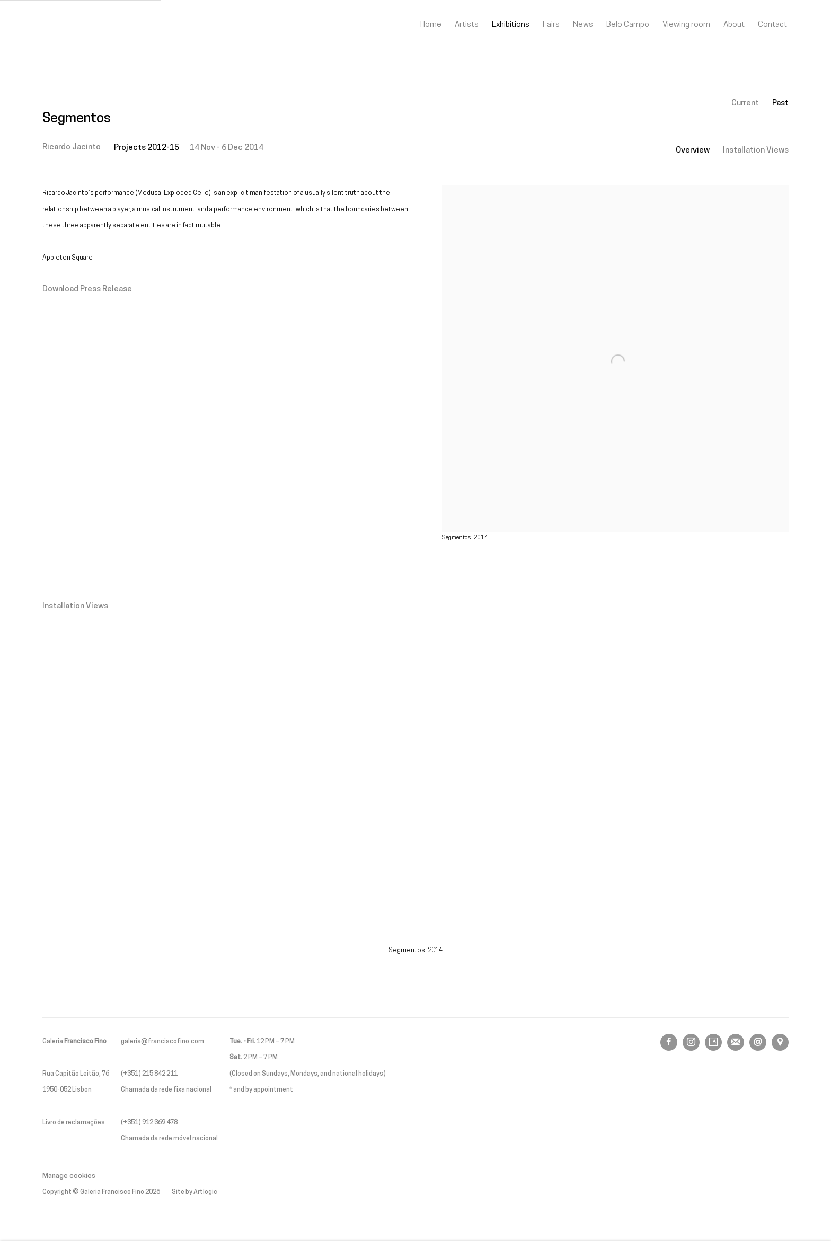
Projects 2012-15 (146, 148)
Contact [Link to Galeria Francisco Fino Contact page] (772, 25)
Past (780, 103)
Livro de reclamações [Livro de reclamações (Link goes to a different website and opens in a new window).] (73, 1123)
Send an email (757, 1042)
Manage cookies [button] (68, 1176)
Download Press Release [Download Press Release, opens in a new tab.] (87, 289)
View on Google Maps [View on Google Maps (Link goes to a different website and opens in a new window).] (780, 1042)
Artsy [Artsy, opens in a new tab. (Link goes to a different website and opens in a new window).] (713, 1042)
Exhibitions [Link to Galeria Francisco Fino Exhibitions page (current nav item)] (510, 25)
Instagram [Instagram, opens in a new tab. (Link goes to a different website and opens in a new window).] (691, 1042)
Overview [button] (693, 150)
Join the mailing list (735, 1042)
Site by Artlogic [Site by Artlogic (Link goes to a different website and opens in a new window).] (194, 1192)
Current (745, 103)
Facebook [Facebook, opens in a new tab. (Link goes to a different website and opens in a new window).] (668, 1042)
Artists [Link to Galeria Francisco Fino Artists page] (467, 25)
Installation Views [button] (756, 150)
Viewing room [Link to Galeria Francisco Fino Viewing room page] (686, 25)
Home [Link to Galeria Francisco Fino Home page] (430, 25)
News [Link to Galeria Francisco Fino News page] (583, 25)
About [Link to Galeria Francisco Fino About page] (734, 25)
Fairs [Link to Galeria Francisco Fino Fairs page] (551, 25)
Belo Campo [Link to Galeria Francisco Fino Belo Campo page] (627, 25)
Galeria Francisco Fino (100, 25)
